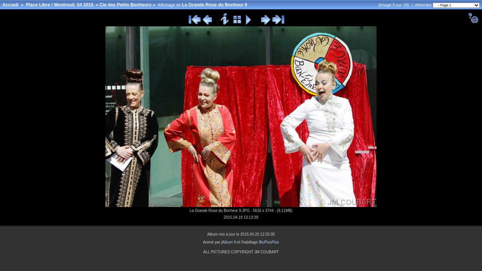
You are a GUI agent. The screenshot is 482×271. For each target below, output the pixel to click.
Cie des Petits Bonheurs (125, 5)
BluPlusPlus (269, 242)
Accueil (10, 5)
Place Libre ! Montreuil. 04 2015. (60, 5)
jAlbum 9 (228, 242)
